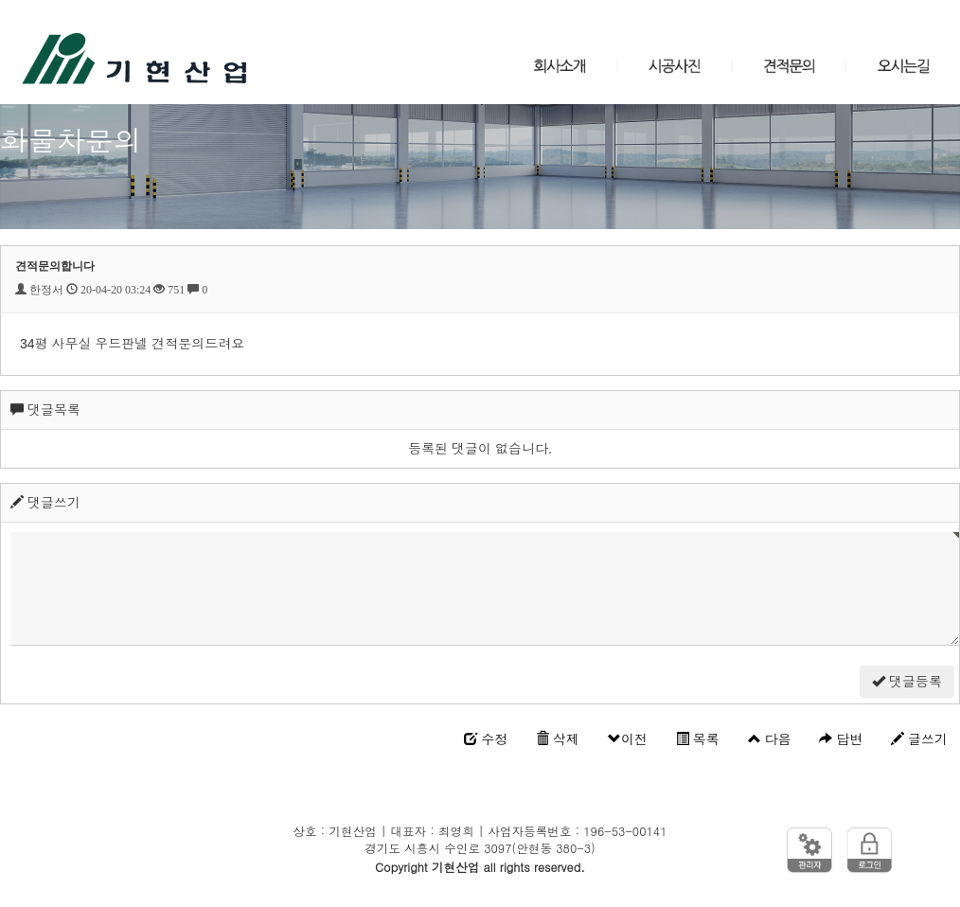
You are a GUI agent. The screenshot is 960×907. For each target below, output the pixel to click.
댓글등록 (907, 681)
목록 (698, 739)
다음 (769, 739)
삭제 (557, 739)
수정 (485, 739)
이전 (628, 739)
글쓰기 (919, 739)
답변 (840, 739)
